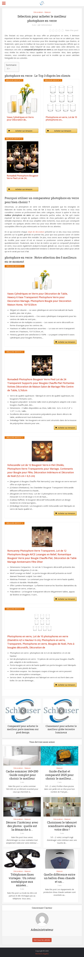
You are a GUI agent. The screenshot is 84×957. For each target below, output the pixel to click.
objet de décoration (36, 232)
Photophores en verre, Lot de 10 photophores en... (61, 118)
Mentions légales (42, 954)
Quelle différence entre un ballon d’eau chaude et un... (59, 878)
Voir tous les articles (42, 940)
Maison (48, 12)
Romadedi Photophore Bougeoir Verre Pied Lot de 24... (22, 177)
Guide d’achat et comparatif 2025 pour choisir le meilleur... (59, 774)
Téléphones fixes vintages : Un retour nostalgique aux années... (22, 880)
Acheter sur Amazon (23, 131)
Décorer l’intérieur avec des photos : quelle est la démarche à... (22, 826)
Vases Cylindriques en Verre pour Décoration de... (20, 118)
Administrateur (46, 25)
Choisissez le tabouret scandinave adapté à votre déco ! (62, 826)
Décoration (38, 12)
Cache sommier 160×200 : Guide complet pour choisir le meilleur (22, 774)
